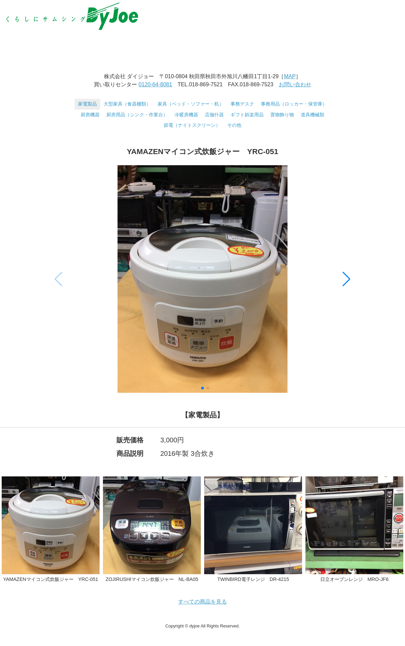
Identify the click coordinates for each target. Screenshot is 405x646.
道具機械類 (312, 114)
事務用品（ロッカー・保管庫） (294, 104)
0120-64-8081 (155, 84)
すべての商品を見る (202, 602)
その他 (234, 125)
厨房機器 (90, 114)
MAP (290, 76)
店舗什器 (214, 114)
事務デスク (242, 104)
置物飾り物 (282, 114)
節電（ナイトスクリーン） (192, 125)
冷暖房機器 (186, 114)
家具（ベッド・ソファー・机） (191, 104)
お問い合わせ (295, 84)
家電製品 (87, 104)
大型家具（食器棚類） (127, 104)
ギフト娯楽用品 (247, 114)
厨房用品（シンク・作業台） (137, 114)
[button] (346, 279)
